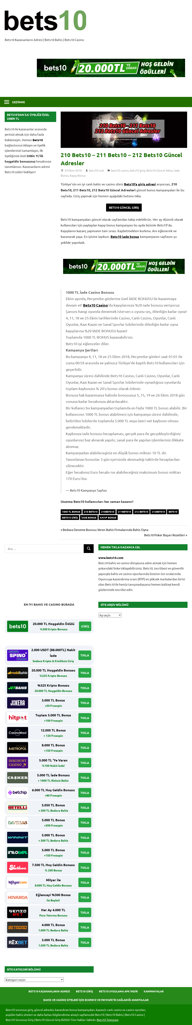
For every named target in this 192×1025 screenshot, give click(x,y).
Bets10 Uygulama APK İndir (118, 991)
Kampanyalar (154, 991)
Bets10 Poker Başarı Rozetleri (164, 535)
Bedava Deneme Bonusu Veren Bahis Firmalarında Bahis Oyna (105, 530)
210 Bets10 (91, 511)
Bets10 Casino (95, 305)
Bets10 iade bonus (125, 236)
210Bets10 (107, 511)
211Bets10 (124, 511)
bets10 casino (120, 170)
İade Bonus (88, 517)
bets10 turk (96, 170)
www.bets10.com (110, 558)
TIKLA (84, 655)
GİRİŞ (85, 626)
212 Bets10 (141, 511)
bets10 (173, 511)
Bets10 (38, 140)
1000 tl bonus (71, 511)
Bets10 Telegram (107, 1020)
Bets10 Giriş (84, 991)
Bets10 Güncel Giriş (124, 207)
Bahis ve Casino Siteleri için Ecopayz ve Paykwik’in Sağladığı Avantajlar (96, 1000)
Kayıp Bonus (78, 175)
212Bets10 (158, 511)
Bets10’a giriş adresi (140, 184)
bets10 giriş (137, 170)
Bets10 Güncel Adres (159, 170)
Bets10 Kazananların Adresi (49, 991)
